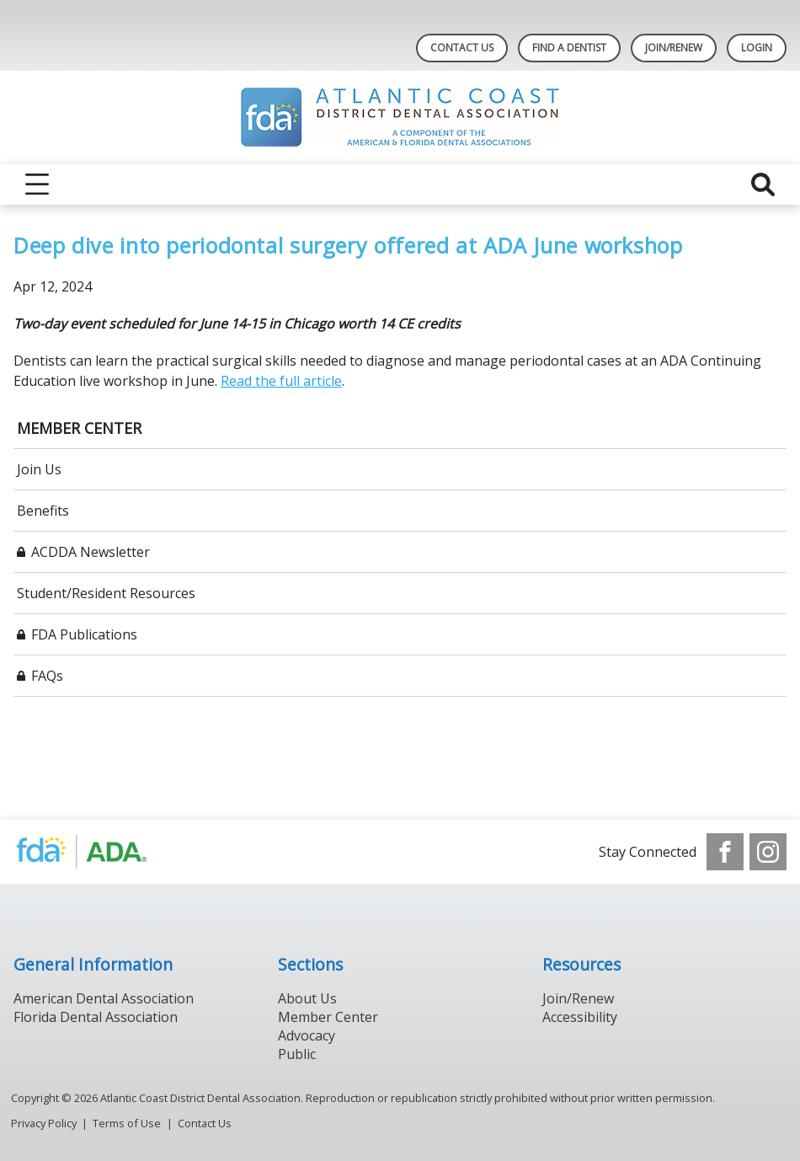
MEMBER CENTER (79, 428)
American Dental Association (103, 998)
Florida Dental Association (95, 1017)
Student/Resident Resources (106, 593)
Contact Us (461, 47)
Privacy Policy (44, 1123)
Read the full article (281, 381)
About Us (307, 998)
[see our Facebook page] (725, 851)
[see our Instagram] (768, 851)
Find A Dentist (569, 47)
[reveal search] (763, 184)
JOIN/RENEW (673, 47)
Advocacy (306, 1035)
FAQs (47, 675)
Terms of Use (127, 1123)
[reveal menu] (37, 184)
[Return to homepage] (400, 117)
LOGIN (756, 47)
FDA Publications (84, 634)
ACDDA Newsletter (90, 552)
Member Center (328, 1017)
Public (297, 1054)
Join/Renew (578, 998)
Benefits (43, 510)
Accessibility (579, 1017)
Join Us (39, 469)
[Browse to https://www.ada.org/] (98, 851)
